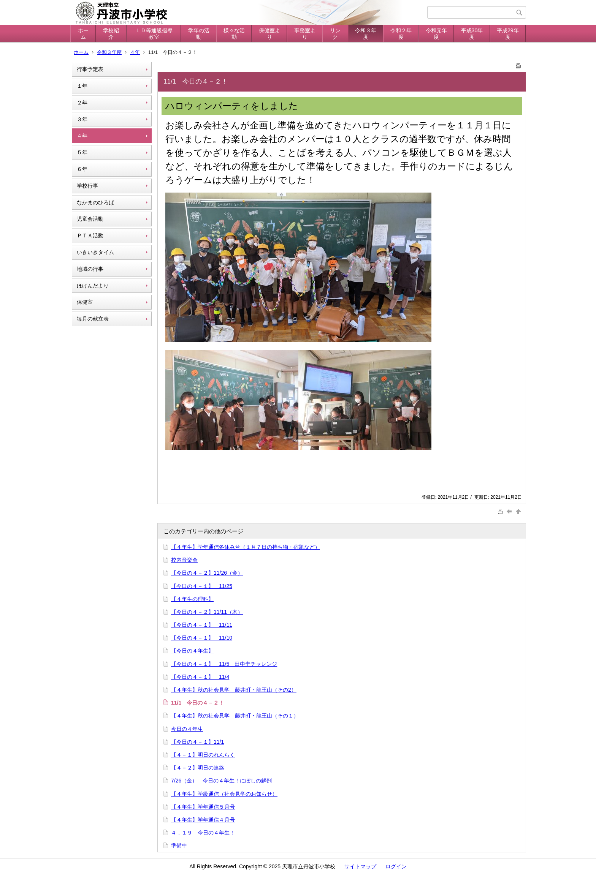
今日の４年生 (187, 729)
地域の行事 (90, 269)
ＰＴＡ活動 (90, 235)
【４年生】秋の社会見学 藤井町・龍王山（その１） (235, 716)
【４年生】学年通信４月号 (203, 820)
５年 (82, 152)
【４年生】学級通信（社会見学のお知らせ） (224, 794)
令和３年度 (365, 33)
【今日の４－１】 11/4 (200, 677)
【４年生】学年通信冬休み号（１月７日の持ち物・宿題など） (245, 547)
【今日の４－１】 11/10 (201, 638)
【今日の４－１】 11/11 (201, 625)
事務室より (304, 33)
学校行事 (87, 186)
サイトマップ (360, 866)
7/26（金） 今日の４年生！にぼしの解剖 (221, 781)
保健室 (85, 302)
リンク (335, 33)
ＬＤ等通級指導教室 (154, 33)
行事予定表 (90, 69)
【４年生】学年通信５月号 (203, 807)
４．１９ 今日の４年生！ (203, 833)
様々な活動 (234, 33)
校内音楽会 (184, 560)
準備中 (179, 845)
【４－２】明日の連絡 (197, 768)
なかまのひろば (95, 202)
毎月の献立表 (93, 319)
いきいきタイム (95, 252)
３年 (82, 119)
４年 (135, 52)
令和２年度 (401, 33)
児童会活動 (90, 219)
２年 (82, 103)
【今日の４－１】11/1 (197, 742)
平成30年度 (472, 33)
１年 (82, 86)
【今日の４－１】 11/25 (201, 586)
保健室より (269, 33)
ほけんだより (93, 286)
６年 (82, 169)
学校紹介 (111, 33)
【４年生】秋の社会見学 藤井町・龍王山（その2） (233, 690)
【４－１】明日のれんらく (203, 755)
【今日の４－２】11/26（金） (207, 573)
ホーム (83, 33)
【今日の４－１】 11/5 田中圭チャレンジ (224, 664)
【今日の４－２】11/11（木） (207, 612)
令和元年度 (436, 33)
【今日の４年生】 (192, 651)
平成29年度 (508, 33)
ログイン (396, 866)
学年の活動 (198, 33)
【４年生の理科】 (192, 599)
